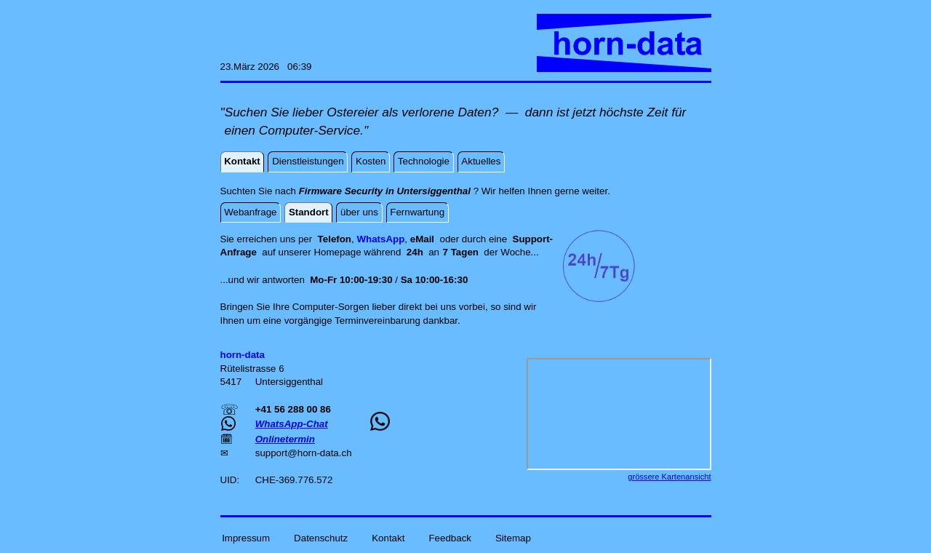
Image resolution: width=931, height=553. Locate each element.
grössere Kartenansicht (669, 476)
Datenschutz (321, 537)
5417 (232, 381)
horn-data (318, 452)
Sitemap (513, 537)
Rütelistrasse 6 (252, 368)
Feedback (449, 537)
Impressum (246, 537)
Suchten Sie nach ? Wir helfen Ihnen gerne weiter (414, 191)
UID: (231, 479)
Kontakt (388, 537)
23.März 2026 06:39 (266, 66)
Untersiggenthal (289, 381)
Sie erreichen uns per (269, 239)
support (271, 452)
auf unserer (287, 252)
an (444, 252)
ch (346, 452)
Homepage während (359, 252)
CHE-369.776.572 (294, 479)
